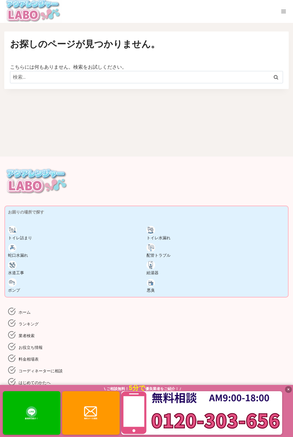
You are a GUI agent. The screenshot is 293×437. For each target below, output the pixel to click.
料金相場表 (29, 359)
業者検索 (27, 335)
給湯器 (152, 268)
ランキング (29, 324)
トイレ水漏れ (158, 233)
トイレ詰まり (20, 233)
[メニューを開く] (283, 11)
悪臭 (150, 285)
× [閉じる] (288, 389)
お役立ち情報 (31, 347)
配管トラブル (158, 250)
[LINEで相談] (31, 413)
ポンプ (14, 285)
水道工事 (16, 268)
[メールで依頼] (91, 413)
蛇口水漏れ (18, 250)
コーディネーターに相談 (41, 371)
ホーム (25, 312)
